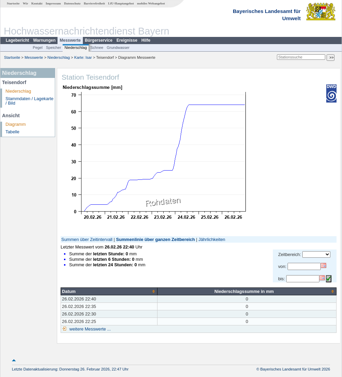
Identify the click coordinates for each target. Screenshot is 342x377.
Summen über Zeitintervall (86, 239)
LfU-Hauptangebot (121, 3)
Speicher (53, 47)
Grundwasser (118, 47)
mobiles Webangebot (151, 3)
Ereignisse (126, 40)
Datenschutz (72, 3)
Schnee (96, 47)
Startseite (13, 3)
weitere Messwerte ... (89, 329)
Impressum (53, 3)
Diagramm (15, 124)
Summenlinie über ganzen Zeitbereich (155, 239)
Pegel (38, 47)
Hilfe (145, 40)
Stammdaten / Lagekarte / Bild (29, 101)
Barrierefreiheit (94, 3)
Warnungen (44, 40)
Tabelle (12, 131)
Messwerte (70, 40)
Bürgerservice (99, 40)
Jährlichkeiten (212, 239)
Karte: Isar (83, 57)
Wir (25, 3)
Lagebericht (17, 40)
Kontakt (36, 3)
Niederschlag (75, 47)
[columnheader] (109, 291)
